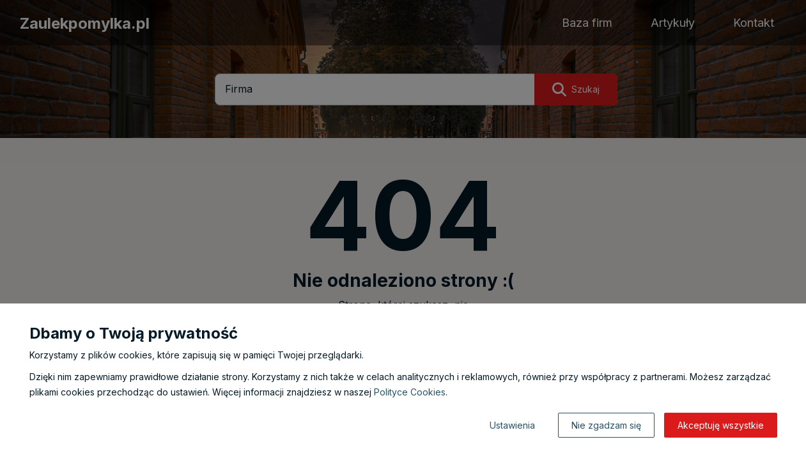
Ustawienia (512, 425)
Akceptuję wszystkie (721, 425)
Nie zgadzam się (606, 425)
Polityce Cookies (410, 392)
